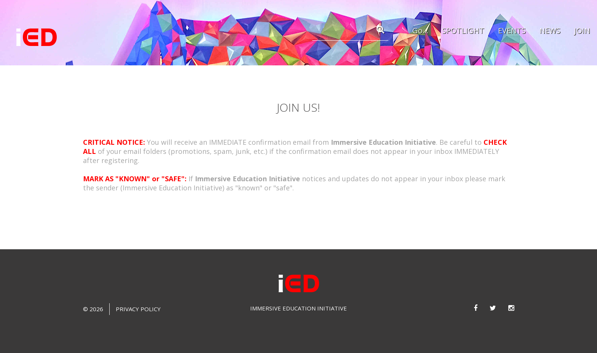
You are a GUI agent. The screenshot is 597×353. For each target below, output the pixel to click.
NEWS (550, 30)
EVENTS (512, 30)
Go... (420, 30)
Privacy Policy (138, 309)
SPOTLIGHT (463, 30)
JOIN (582, 30)
